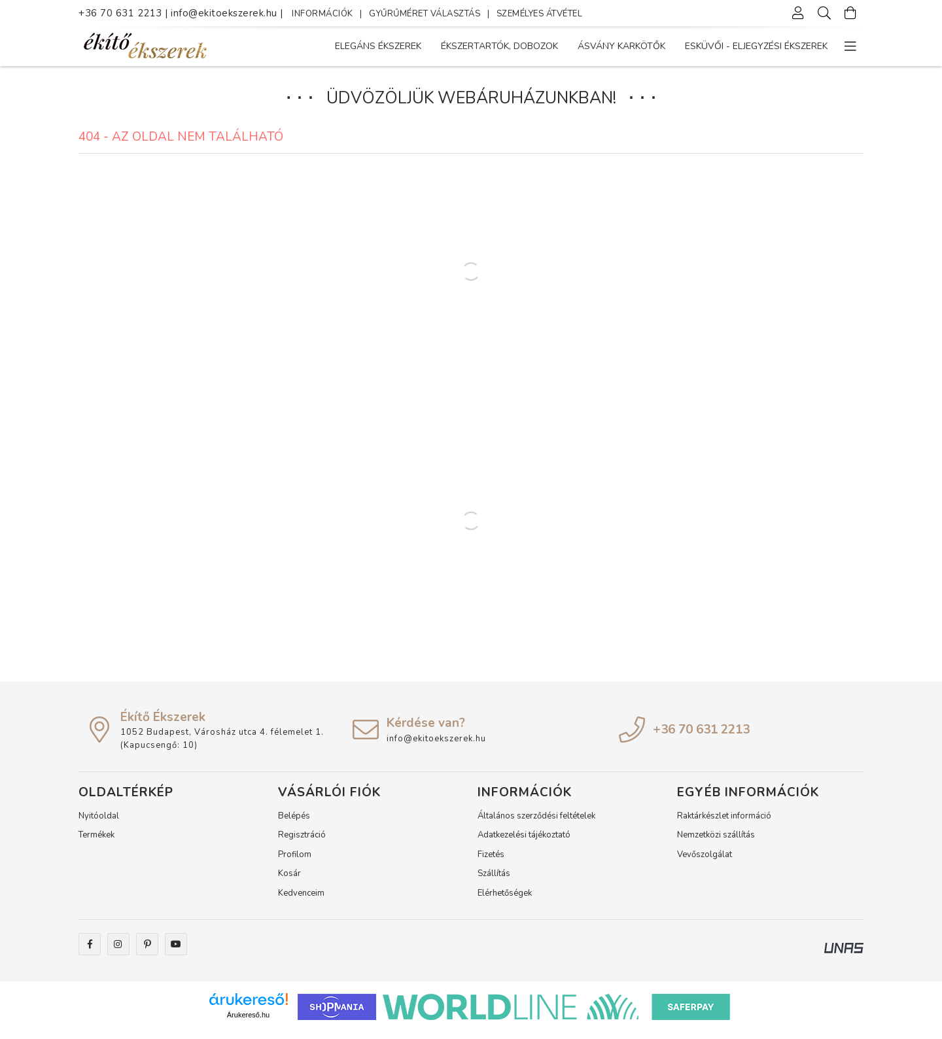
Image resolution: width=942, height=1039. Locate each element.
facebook (89, 951)
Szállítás (494, 881)
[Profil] (798, 13)
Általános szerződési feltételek (536, 823)
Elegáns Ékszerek (784, 46)
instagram (118, 951)
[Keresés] (824, 13)
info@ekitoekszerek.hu (225, 13)
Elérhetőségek (505, 900)
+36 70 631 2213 (120, 13)
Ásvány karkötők (541, 46)
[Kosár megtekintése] (850, 13)
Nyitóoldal (98, 823)
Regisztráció (302, 842)
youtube (176, 951)
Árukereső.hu (248, 1022)
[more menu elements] (850, 46)
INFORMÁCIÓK (322, 14)
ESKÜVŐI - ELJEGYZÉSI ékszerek (406, 46)
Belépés (294, 823)
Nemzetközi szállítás (716, 842)
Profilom (294, 862)
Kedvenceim (301, 900)
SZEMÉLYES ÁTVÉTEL (540, 14)
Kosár (289, 881)
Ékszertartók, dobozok (663, 46)
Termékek (96, 842)
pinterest (147, 951)
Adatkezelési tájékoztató (524, 842)
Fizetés (491, 862)
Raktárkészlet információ (724, 823)
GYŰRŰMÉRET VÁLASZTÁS (424, 14)
